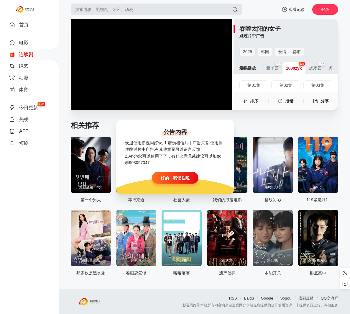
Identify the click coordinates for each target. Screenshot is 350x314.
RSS (233, 298)
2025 (247, 51)
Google (267, 298)
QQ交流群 (329, 298)
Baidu (249, 298)
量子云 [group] (274, 66)
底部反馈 (306, 298)
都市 (297, 51)
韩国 (265, 51)
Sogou (285, 298)
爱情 (282, 51)
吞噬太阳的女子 (260, 28)
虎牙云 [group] (317, 66)
